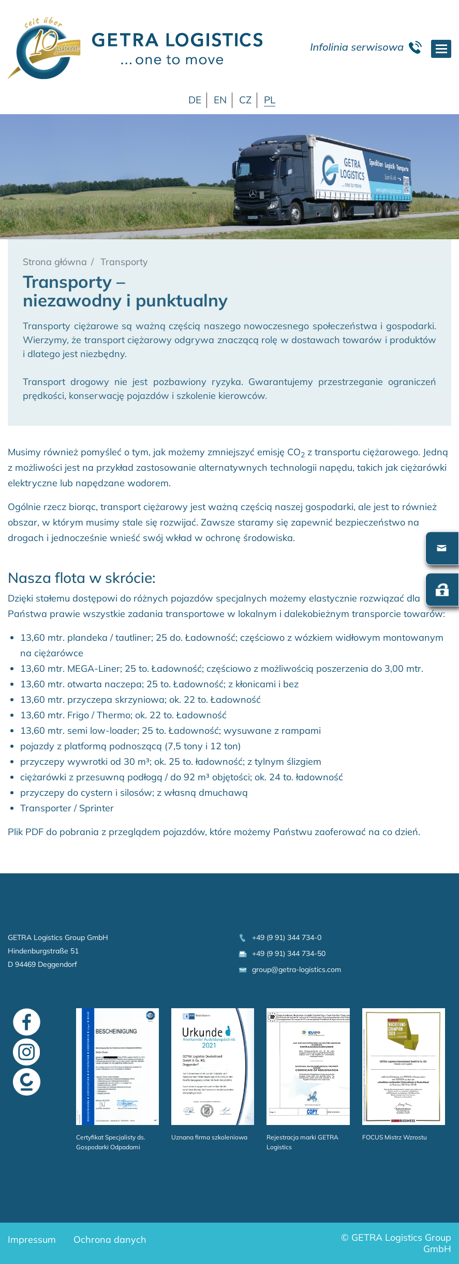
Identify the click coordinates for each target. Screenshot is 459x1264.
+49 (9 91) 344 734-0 (279, 937)
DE (194, 100)
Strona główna (55, 262)
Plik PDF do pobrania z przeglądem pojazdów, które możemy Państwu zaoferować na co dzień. (214, 832)
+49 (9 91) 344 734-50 (281, 953)
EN (220, 100)
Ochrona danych (109, 1239)
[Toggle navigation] (441, 49)
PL (269, 100)
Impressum (32, 1239)
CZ (245, 100)
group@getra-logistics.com (289, 969)
